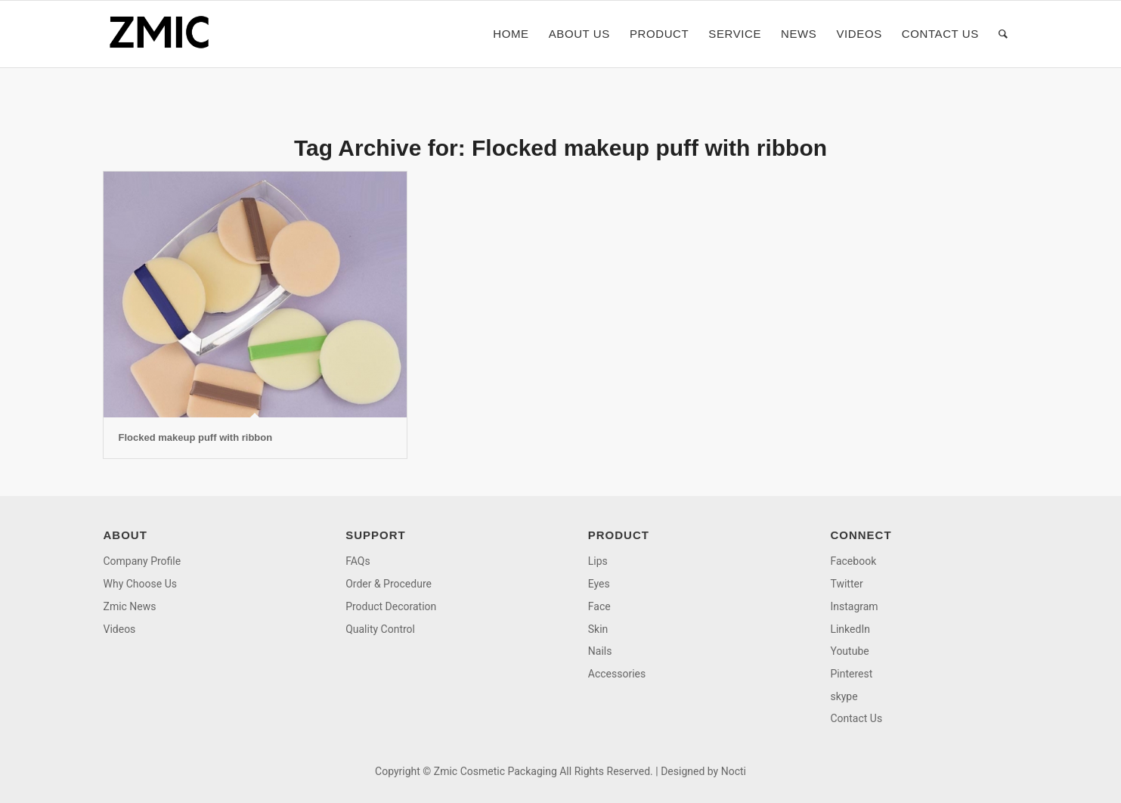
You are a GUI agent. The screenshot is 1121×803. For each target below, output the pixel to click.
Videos (120, 629)
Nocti (733, 771)
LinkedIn (850, 629)
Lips (598, 561)
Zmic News (130, 606)
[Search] (1003, 34)
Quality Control (380, 629)
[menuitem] (510, 34)
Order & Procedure (388, 584)
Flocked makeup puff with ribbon (196, 437)
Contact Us (856, 718)
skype (843, 696)
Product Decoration (390, 606)
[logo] (164, 34)
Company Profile (142, 561)
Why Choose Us (140, 584)
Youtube (849, 651)
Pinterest (851, 674)
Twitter (846, 584)
